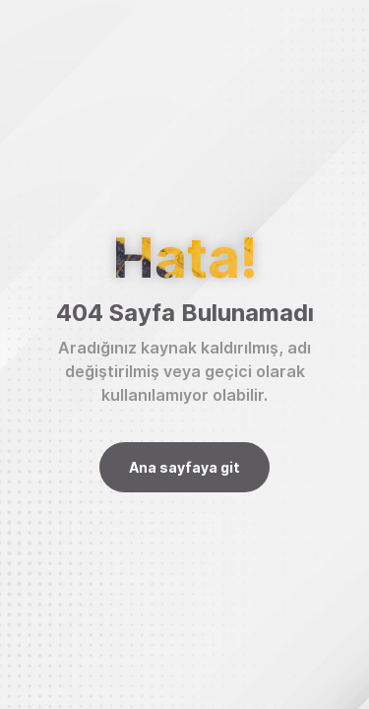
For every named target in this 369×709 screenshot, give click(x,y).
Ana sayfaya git (184, 467)
